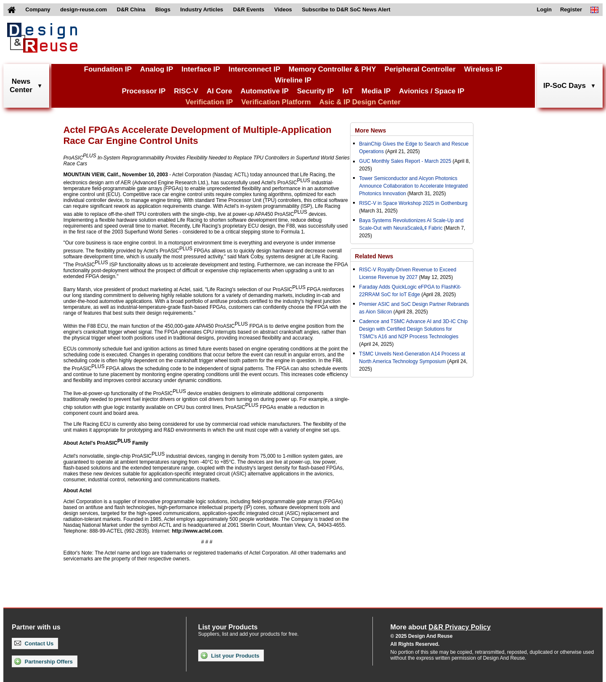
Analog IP (156, 69)
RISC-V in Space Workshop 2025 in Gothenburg (413, 203)
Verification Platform (276, 102)
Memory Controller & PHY (332, 69)
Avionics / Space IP (431, 91)
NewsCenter (21, 85)
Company (37, 9)
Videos (283, 9)
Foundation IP (108, 69)
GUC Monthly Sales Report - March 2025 (405, 161)
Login (544, 9)
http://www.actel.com (197, 531)
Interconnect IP (254, 69)
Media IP (376, 91)
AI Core (219, 91)
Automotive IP (264, 91)
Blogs (162, 9)
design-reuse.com (83, 9)
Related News (374, 256)
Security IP (315, 91)
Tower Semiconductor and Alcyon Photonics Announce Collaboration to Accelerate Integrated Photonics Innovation (413, 185)
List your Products (230, 655)
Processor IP (143, 91)
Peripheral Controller (420, 69)
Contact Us (33, 643)
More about (441, 627)
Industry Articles (201, 9)
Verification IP (209, 102)
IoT (348, 91)
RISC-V (186, 91)
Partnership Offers (43, 661)
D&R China (131, 9)
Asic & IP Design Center (360, 102)
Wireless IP (483, 69)
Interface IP (200, 69)
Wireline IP (293, 80)
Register (571, 9)
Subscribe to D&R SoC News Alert (346, 9)
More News (370, 130)
